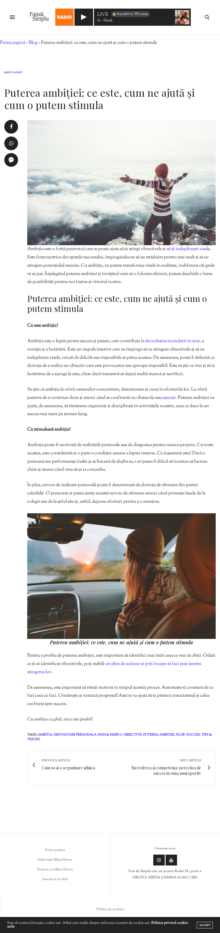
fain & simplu (110, 734)
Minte (8, 73)
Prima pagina (55, 850)
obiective (132, 734)
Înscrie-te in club (55, 879)
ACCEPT (205, 925)
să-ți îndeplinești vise (187, 249)
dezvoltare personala (75, 734)
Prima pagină (12, 42)
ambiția (45, 734)
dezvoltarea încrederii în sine (172, 341)
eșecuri (169, 398)
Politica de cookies (110, 909)
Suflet (17, 73)
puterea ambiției (158, 734)
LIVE (102, 15)
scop (180, 734)
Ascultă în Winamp (130, 14)
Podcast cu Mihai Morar (55, 869)
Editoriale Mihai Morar (55, 859)
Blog (33, 42)
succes (193, 734)
